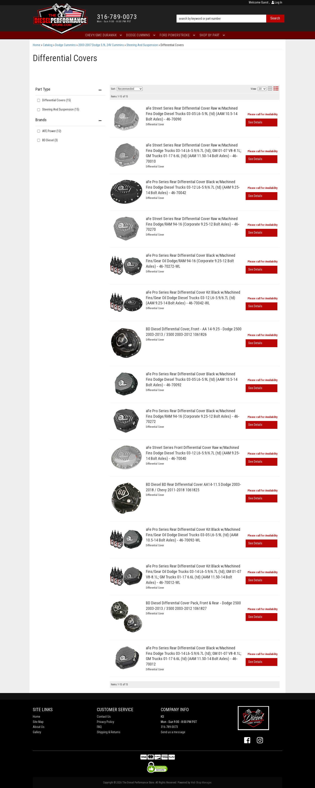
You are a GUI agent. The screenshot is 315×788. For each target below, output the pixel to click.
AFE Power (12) (51, 131)
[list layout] (276, 89)
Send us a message (173, 732)
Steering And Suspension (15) (60, 109)
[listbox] (130, 89)
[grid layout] (270, 89)
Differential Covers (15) (56, 100)
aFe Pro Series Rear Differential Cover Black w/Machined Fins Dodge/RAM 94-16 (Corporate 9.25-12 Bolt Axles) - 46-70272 (192, 416)
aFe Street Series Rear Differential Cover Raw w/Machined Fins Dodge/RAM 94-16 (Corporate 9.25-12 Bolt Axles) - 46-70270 (192, 224)
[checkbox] (38, 131)
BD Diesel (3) (50, 140)
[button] (230, 12)
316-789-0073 (169, 727)
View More (261, 122)
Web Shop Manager (201, 782)
